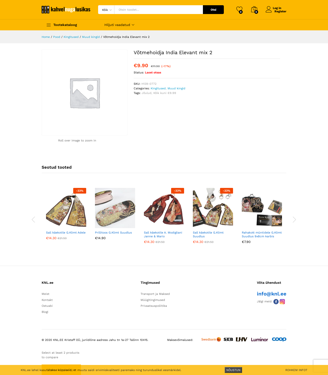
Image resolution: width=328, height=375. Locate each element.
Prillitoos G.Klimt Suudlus (113, 232)
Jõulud (146, 93)
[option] (66, 217)
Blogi (45, 311)
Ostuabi (47, 305)
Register (280, 11)
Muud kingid (176, 88)
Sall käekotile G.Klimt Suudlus (208, 234)
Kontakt (47, 300)
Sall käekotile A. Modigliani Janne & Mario (163, 234)
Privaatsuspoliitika (154, 305)
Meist (45, 293)
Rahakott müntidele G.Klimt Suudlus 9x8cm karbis (262, 234)
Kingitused (158, 88)
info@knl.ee (271, 294)
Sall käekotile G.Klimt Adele (66, 232)
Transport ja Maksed (155, 293)
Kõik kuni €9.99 (164, 93)
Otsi (213, 9)
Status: (139, 72)
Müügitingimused (153, 300)
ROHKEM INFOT (296, 370)
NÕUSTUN (233, 370)
